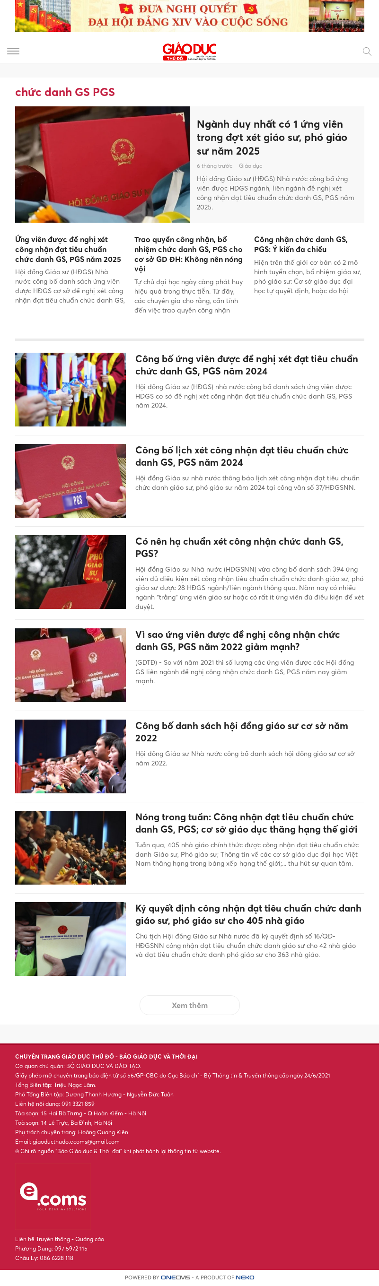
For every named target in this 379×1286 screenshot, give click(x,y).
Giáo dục (250, 165)
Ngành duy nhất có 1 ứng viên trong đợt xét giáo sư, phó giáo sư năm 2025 (272, 137)
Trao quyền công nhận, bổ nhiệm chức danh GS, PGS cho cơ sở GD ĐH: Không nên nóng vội (188, 254)
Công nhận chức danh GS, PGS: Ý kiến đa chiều (301, 244)
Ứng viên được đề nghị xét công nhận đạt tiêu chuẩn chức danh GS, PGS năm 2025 (68, 249)
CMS (175, 1278)
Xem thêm (190, 1005)
